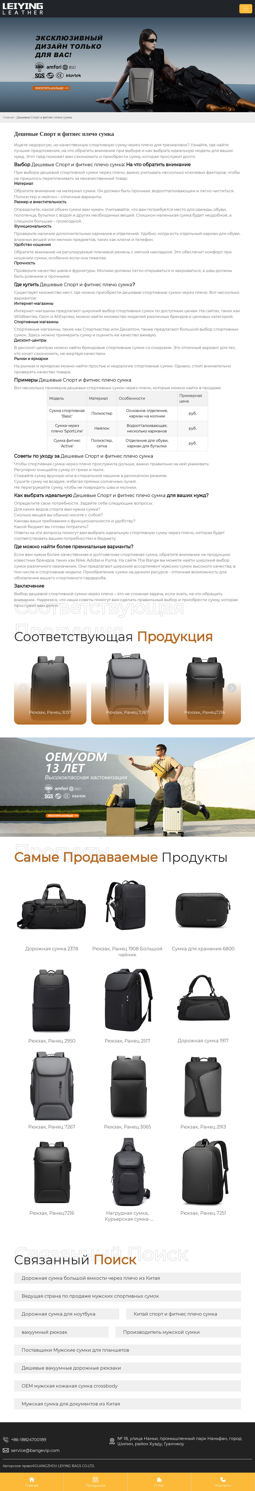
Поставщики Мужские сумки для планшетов (75, 1350)
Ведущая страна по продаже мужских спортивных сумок (90, 1296)
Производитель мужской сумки (161, 1332)
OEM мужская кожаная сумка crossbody (70, 1386)
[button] (231, 688)
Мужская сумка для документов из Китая (71, 1404)
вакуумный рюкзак (44, 1332)
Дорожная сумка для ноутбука (59, 1314)
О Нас (159, 1481)
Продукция (95, 1481)
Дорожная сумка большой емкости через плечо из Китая (91, 1278)
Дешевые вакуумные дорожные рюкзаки (71, 1368)
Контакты (223, 1481)
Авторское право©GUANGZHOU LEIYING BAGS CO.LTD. (49, 1466)
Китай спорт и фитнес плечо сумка (175, 1314)
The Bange (148, 560)
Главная (8, 117)
